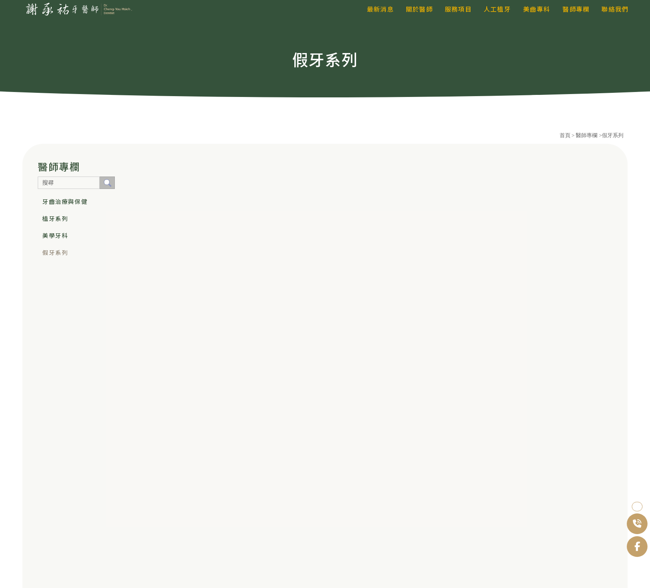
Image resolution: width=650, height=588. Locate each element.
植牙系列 (55, 219)
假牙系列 (55, 252)
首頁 (565, 135)
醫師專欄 (587, 135)
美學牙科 (55, 236)
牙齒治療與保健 (64, 202)
